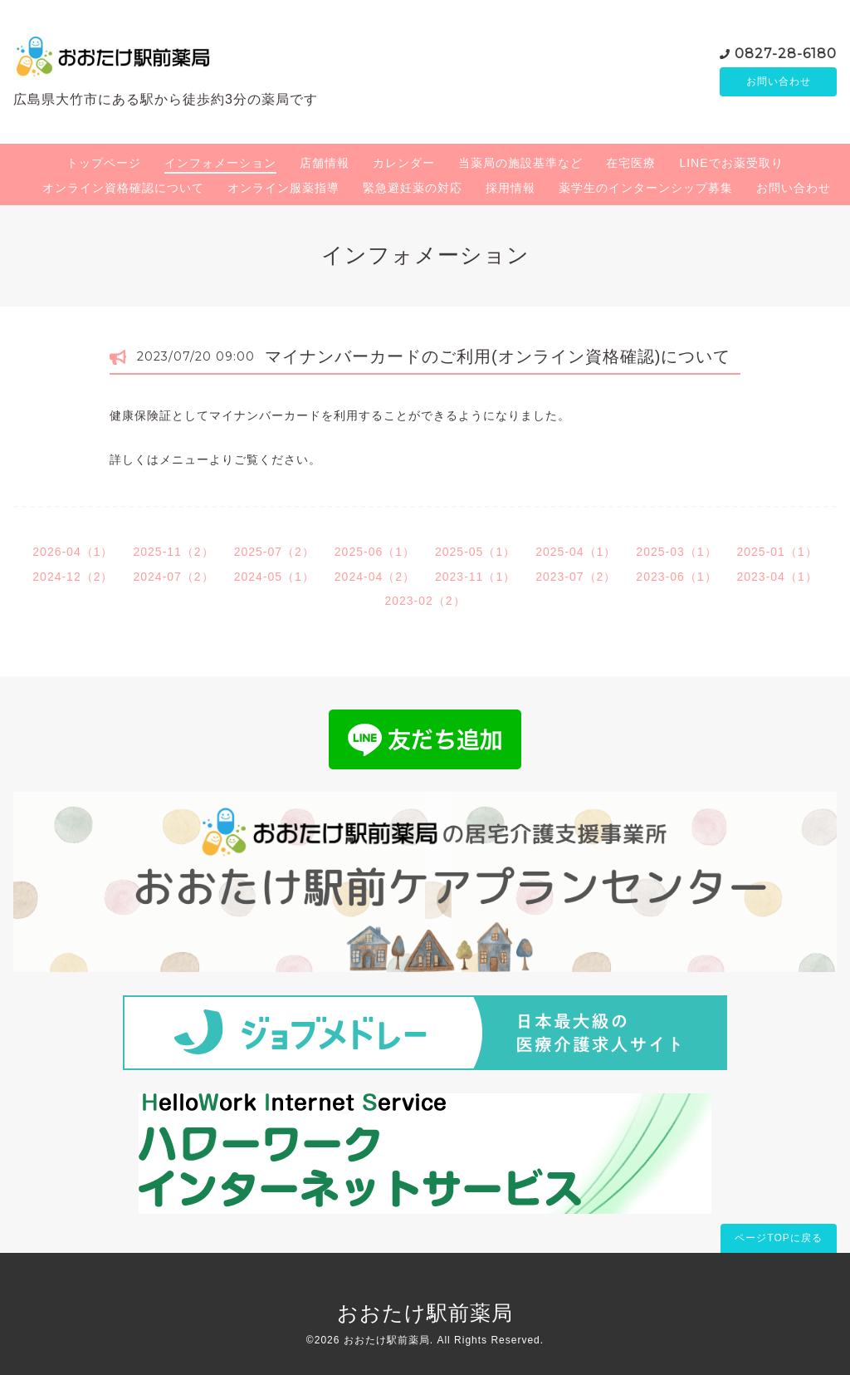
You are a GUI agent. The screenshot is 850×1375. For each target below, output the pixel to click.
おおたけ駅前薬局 (425, 1312)
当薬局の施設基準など (520, 162)
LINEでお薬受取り (731, 162)
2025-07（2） (274, 551)
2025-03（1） (676, 551)
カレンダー (404, 162)
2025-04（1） (575, 551)
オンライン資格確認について (123, 187)
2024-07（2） (173, 576)
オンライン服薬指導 (283, 187)
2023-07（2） (575, 576)
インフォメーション (220, 162)
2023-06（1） (676, 576)
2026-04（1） (72, 551)
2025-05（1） (475, 551)
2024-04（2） (375, 576)
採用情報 (510, 187)
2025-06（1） (375, 551)
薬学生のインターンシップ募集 (646, 187)
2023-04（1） (777, 576)
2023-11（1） (475, 576)
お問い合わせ (778, 81)
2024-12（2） (72, 576)
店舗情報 (324, 162)
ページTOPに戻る (778, 1238)
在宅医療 (631, 162)
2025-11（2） (173, 551)
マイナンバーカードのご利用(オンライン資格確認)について (497, 356)
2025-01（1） (777, 551)
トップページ (103, 162)
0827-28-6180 (786, 52)
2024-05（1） (274, 576)
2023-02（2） (424, 600)
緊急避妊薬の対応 (412, 187)
